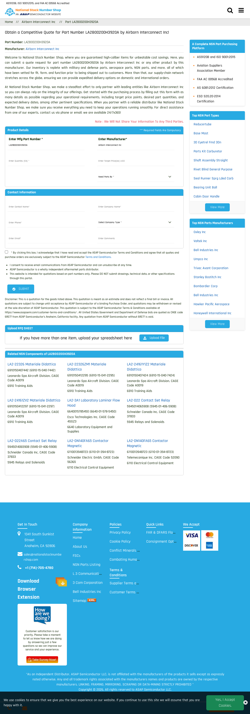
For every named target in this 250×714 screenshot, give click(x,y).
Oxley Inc (200, 232)
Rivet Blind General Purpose (213, 169)
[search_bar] (230, 11)
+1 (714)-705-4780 (39, 567)
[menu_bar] (241, 11)
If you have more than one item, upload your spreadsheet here (76, 338)
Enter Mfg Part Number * (26, 139)
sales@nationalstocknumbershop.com (43, 557)
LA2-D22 (148, 400)
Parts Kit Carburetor (208, 151)
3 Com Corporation (88, 582)
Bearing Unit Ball (205, 187)
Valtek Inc (200, 241)
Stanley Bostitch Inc (207, 277)
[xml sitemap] (91, 600)
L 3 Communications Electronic (97, 573)
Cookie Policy (120, 541)
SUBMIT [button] (20, 289)
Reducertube (202, 124)
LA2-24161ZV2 (34, 400)
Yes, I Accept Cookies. (225, 702)
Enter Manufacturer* (112, 139)
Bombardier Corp (206, 286)
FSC (76, 555)
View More (217, 207)
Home (9, 22)
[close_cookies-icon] (245, 702)
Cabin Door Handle (206, 196)
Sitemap (79, 600)
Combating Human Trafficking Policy (138, 559)
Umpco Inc (201, 259)
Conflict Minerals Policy (128, 550)
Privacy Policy (120, 532)
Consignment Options (163, 541)
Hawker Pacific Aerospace (211, 304)
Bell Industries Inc (206, 250)
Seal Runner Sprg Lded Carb (213, 178)
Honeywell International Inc (212, 313)
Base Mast (201, 133)
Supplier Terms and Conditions (134, 583)
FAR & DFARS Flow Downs (166, 532)
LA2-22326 (32, 364)
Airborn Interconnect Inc (38, 22)
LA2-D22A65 (32, 440)
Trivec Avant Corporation (211, 268)
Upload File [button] (154, 338)
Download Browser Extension (42, 589)
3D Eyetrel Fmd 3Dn (207, 142)
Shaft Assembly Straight (211, 160)
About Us (80, 546)
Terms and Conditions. (98, 257)
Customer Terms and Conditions (135, 592)
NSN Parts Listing (86, 564)
